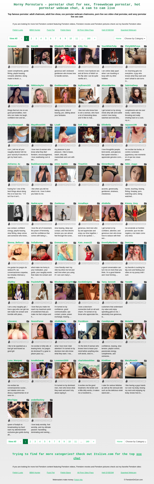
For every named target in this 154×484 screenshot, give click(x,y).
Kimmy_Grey (131, 203)
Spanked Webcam (128, 30)
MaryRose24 (131, 360)
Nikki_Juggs (131, 164)
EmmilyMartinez (109, 242)
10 (71, 38)
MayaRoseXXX (38, 125)
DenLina (129, 242)
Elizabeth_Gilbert (63, 46)
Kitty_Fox (83, 46)
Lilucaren (12, 321)
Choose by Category (134, 38)
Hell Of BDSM (108, 30)
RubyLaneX (13, 85)
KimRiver (106, 360)
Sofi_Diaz (82, 125)
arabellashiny (37, 400)
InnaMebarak (37, 360)
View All (13, 38)
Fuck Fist (51, 30)
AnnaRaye (83, 203)
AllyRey (11, 282)
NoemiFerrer (37, 321)
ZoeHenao (60, 203)
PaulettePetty (37, 282)
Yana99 (128, 282)
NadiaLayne (37, 203)
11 (76, 38)
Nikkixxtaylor (37, 85)
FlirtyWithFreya (132, 46)
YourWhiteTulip (109, 46)
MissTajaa (12, 400)
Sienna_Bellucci (15, 242)
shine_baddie (61, 164)
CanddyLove (108, 321)
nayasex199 (131, 125)
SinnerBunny (108, 164)
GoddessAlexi (61, 85)
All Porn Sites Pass (85, 30)
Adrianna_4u (14, 164)
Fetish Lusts (18, 30)
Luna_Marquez (15, 360)
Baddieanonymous (40, 164)
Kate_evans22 (85, 242)
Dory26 (34, 46)
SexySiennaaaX (15, 125)
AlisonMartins (108, 85)
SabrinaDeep (131, 85)
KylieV (11, 203)
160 (88, 38)
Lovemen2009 (61, 360)
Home (118, 38)
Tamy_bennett (108, 282)
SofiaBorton (37, 242)
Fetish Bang (66, 30)
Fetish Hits (78, 480)
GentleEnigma (85, 282)
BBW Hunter (35, 30)
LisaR (57, 125)
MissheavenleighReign (66, 282)
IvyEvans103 (84, 85)
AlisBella (106, 203)
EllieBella (106, 125)
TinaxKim (82, 164)
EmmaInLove (61, 242)
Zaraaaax (12, 46)
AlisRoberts (60, 321)
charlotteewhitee (86, 360)
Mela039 (129, 321)
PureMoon (83, 321)
